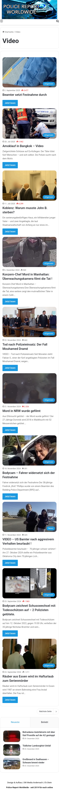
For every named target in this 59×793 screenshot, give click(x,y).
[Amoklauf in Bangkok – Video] (29, 123)
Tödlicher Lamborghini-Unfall (37, 745)
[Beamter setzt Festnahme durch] (29, 72)
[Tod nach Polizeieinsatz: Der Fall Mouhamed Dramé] (29, 322)
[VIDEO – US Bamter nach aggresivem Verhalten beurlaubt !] (29, 517)
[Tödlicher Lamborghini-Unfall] (11, 750)
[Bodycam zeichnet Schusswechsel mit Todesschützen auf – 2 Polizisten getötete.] (29, 583)
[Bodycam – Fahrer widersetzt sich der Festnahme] (29, 450)
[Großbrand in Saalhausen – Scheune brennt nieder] (11, 763)
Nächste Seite (48, 711)
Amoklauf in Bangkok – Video (22, 146)
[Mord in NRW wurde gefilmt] (29, 388)
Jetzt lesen (10, 103)
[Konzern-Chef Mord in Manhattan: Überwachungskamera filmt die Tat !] (29, 252)
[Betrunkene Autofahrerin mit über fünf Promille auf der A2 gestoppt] (11, 736)
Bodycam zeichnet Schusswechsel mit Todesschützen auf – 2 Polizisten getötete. (28, 610)
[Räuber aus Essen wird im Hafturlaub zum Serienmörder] (29, 654)
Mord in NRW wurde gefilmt (21, 411)
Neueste (15, 722)
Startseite (7, 32)
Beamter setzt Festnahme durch (24, 95)
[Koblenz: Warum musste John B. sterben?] (29, 185)
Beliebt (44, 722)
